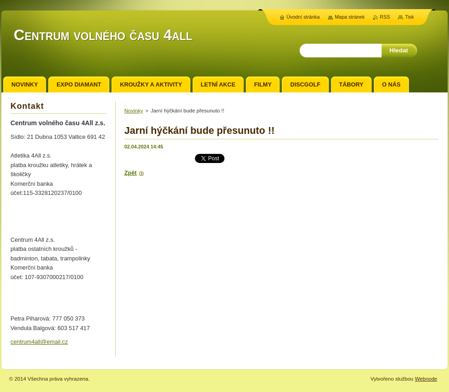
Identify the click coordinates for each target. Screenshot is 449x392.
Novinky (133, 110)
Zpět (130, 172)
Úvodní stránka (303, 17)
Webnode (426, 379)
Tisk (409, 17)
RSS (385, 17)
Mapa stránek (350, 17)
